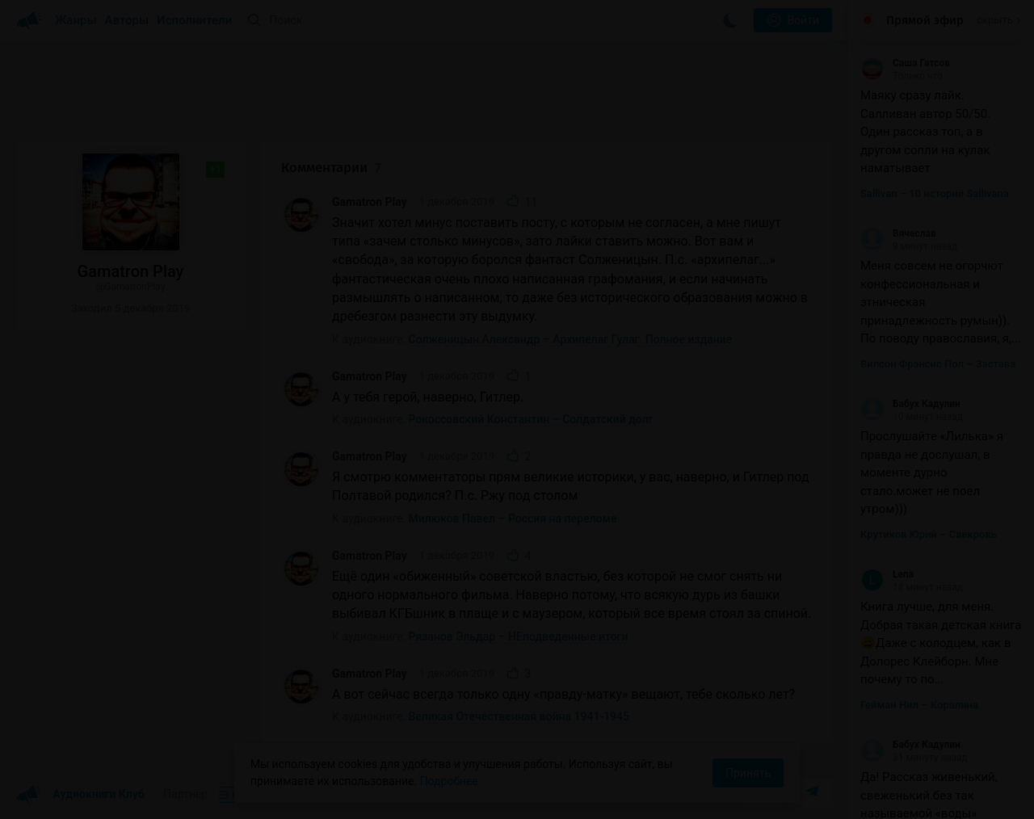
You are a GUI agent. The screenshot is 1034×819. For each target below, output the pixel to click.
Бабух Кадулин (910, 403)
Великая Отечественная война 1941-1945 (519, 716)
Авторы (127, 20)
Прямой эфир (925, 20)
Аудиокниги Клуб (80, 795)
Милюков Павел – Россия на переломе (513, 518)
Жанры (76, 20)
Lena (887, 574)
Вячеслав (898, 233)
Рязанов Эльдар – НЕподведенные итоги (518, 636)
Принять (748, 772)
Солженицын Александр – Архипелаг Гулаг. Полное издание (571, 339)
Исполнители (194, 20)
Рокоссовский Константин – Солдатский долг (531, 419)
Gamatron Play (369, 202)
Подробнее (449, 781)
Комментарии (331, 167)
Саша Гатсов (905, 63)
